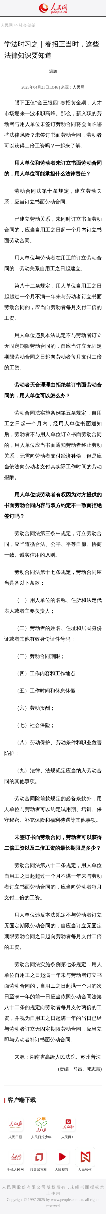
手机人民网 (16, 1159)
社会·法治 (27, 25)
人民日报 (16, 1126)
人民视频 (62, 1159)
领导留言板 (39, 1159)
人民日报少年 (41, 1126)
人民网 (7, 25)
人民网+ (68, 1126)
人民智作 (85, 1159)
